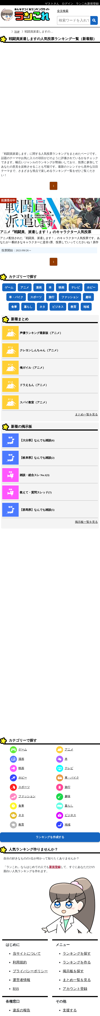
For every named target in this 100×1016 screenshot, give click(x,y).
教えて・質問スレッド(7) (36, 492)
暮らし (28, 306)
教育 (73, 306)
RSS (16, 989)
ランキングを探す (77, 953)
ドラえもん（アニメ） (34, 385)
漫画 (39, 287)
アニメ (24, 287)
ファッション (70, 297)
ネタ (42, 306)
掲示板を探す (73, 971)
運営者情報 (21, 980)
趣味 (88, 297)
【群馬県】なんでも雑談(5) (37, 509)
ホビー (91, 287)
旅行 (51, 297)
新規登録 (55, 867)
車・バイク (16, 297)
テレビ (75, 287)
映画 (61, 287)
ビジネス (58, 306)
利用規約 (20, 962)
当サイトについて (27, 953)
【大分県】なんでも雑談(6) (37, 440)
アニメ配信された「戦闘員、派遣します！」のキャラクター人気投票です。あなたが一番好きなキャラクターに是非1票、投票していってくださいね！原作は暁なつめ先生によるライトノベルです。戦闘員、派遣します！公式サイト (50, 242)
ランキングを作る (77, 962)
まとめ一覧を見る (86, 414)
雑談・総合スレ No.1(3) (34, 475)
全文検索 (62, 11)
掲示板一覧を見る (86, 521)
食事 (14, 306)
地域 (86, 306)
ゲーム (9, 287)
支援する (70, 1010)
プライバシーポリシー (30, 971)
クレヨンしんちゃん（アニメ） (40, 350)
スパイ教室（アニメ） (34, 402)
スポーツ (36, 297)
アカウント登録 (75, 989)
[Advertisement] (50, 99)
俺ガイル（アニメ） (32, 367)
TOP (17, 31)
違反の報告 (21, 1010)
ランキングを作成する (50, 837)
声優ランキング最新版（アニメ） (41, 333)
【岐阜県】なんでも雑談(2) (37, 457)
